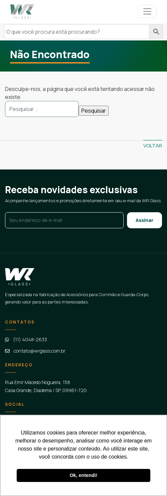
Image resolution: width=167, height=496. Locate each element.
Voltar (152, 145)
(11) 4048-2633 (30, 339)
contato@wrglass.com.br (39, 351)
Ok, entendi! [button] (83, 475)
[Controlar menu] (147, 11)
